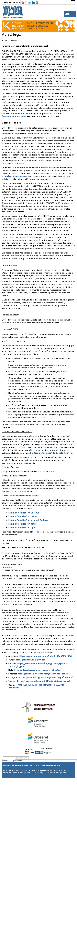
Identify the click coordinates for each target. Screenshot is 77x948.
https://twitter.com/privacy (30, 659)
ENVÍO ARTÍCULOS (11, 2)
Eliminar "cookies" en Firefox (23, 516)
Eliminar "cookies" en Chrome (23, 512)
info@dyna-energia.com (20, 773)
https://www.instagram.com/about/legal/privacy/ (46, 677)
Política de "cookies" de (43, 453)
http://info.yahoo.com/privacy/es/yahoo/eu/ (37, 670)
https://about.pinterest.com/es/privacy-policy (43, 673)
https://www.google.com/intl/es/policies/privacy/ (43, 681)
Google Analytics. (65, 453)
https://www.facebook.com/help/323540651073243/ (46, 656)
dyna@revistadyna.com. (15, 176)
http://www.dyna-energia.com (53, 773)
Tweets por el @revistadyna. (13, 761)
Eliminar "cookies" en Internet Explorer (28, 520)
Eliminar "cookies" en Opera (22, 527)
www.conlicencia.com (14, 116)
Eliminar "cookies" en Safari (22, 524)
